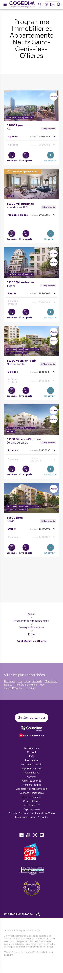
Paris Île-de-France (26, 684)
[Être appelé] (26, 155)
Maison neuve (31, 772)
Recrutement (30, 805)
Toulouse (30, 688)
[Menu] (5, 5)
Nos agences (31, 748)
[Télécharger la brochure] (11, 155)
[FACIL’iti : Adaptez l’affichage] (31, 735)
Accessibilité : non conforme (31, 788)
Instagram (35, 835)
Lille (20, 681)
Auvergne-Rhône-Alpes (31, 627)
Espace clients (30, 797)
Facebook (21, 835)
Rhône (31, 634)
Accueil (31, 614)
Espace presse (32, 809)
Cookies (31, 776)
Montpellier (51, 681)
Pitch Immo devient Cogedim (31, 817)
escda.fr (8, 954)
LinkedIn (42, 835)
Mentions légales (31, 784)
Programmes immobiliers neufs (31, 620)
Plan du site (31, 760)
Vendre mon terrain (31, 764)
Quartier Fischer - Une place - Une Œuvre (32, 813)
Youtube (28, 835)
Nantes (8, 684)
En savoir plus (31, 105)
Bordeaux (9, 681)
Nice (42, 684)
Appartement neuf (31, 768)
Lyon (27, 681)
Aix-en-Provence (13, 688)
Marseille (37, 681)
